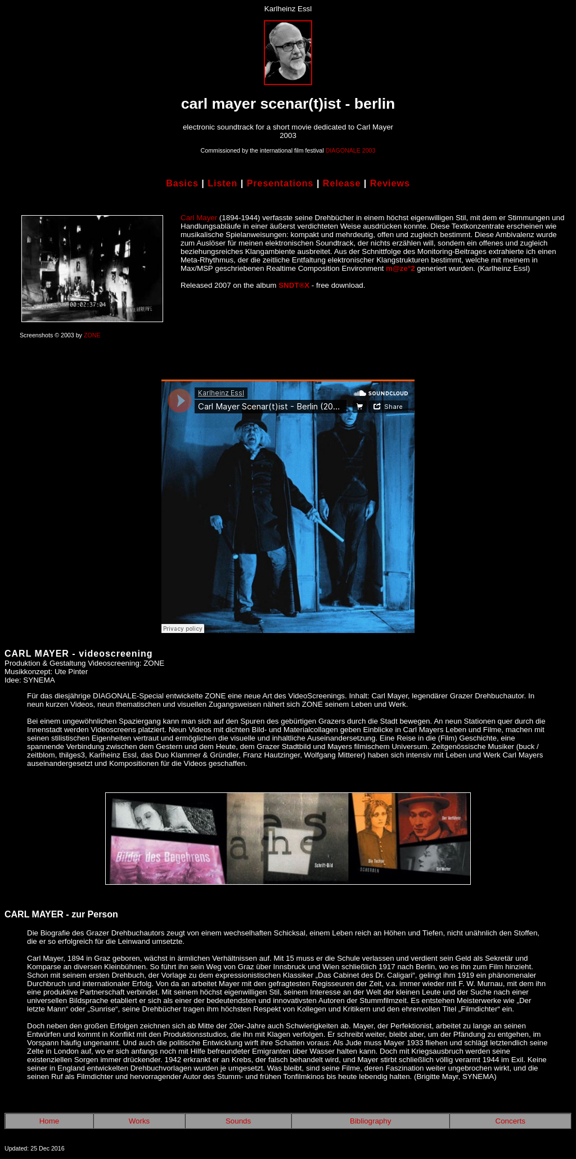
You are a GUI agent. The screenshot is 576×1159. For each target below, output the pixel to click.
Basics (182, 183)
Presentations (280, 183)
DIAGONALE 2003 (351, 150)
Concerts (510, 1121)
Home (49, 1121)
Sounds (238, 1121)
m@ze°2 (400, 268)
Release (342, 183)
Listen (222, 183)
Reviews (390, 183)
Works (139, 1121)
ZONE (92, 335)
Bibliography (370, 1121)
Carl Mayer (199, 217)
